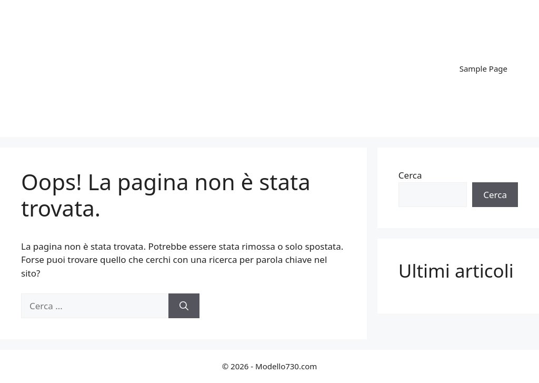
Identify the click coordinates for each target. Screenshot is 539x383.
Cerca (410, 175)
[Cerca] (183, 306)
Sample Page (483, 68)
